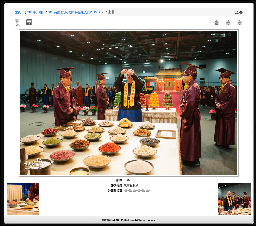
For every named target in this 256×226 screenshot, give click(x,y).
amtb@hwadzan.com (143, 220)
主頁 (18, 12)
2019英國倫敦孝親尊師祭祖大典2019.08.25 (76, 12)
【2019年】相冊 (34, 12)
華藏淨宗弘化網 (110, 220)
